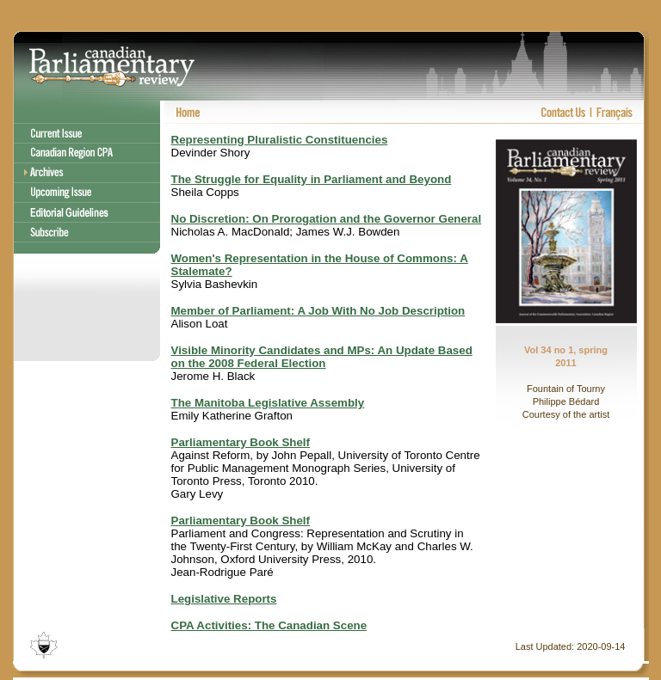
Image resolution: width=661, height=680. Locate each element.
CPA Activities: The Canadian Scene (269, 625)
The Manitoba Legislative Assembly (268, 402)
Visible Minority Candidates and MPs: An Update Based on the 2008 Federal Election (322, 357)
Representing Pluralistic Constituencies (279, 139)
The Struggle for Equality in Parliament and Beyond (311, 179)
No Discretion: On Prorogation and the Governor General (326, 218)
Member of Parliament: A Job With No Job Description (318, 310)
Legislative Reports (224, 598)
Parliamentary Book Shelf (240, 442)
